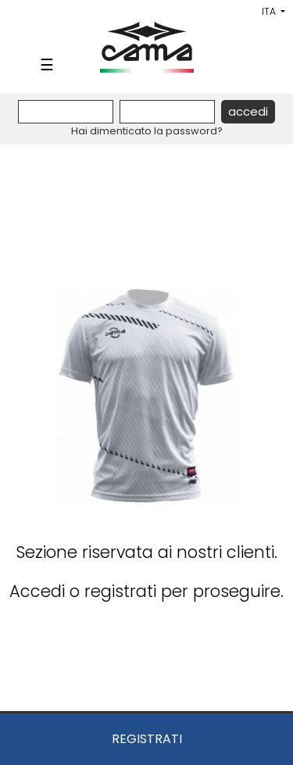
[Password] (167, 111)
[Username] (65, 111)
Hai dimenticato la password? (147, 131)
